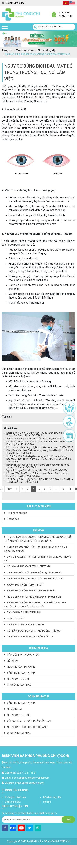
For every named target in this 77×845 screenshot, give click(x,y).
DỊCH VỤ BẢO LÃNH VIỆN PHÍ (22, 612)
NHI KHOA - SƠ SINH (17, 678)
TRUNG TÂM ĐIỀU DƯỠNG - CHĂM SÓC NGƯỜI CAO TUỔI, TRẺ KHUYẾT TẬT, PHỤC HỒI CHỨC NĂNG (38, 538)
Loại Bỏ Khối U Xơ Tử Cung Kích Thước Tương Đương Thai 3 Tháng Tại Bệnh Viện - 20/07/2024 (38, 434)
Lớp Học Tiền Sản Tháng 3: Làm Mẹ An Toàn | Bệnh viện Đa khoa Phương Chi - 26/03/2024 (37, 475)
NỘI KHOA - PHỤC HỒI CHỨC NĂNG (25, 727)
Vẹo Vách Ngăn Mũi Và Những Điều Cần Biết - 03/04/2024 (37, 470)
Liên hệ (47, 801)
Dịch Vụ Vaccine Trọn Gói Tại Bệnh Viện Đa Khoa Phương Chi (38, 558)
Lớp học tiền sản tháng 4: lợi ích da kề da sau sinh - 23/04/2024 (39, 447)
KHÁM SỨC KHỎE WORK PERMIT (24, 584)
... (56, 489)
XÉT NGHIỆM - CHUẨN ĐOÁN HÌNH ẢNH (28, 720)
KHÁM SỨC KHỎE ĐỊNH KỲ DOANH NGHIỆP (30, 590)
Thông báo (11, 519)
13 (62, 489)
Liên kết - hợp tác (52, 797)
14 (69, 489)
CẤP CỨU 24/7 (13, 618)
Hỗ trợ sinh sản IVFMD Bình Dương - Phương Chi (32, 596)
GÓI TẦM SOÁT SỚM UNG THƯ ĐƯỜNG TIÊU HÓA (33, 630)
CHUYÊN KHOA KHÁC (17, 684)
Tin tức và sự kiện (15, 512)
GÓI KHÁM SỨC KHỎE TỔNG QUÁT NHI (27, 566)
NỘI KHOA (11, 660)
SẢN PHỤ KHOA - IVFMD (19, 672)
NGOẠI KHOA (13, 708)
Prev (9, 489)
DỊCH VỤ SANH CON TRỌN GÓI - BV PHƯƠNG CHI (33, 578)
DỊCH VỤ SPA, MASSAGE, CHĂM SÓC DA (28, 636)
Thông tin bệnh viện (15, 797)
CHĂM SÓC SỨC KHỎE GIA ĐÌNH (24, 624)
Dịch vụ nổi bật (13, 801)
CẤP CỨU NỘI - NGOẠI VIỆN (21, 654)
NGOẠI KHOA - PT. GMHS (19, 666)
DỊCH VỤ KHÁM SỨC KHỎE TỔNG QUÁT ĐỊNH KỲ (33, 572)
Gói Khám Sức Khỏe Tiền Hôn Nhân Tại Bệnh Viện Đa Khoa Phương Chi (35, 548)
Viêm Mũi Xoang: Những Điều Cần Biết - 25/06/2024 (34, 438)
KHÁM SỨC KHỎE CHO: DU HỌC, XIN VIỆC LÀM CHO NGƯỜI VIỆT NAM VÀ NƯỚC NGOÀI (35, 604)
